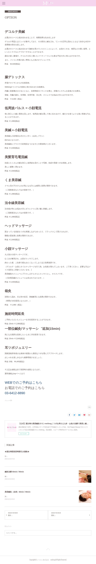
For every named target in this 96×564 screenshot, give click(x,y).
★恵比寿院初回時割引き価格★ (17, 452)
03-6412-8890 (15, 393)
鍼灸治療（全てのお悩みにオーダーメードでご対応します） (25, 476)
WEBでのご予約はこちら (23, 382)
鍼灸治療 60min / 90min (14, 472)
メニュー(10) (8, 400)
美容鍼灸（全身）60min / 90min (17, 492)
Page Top (48, 550)
